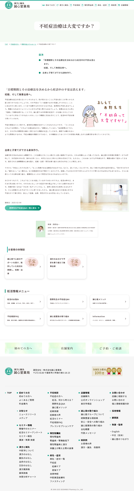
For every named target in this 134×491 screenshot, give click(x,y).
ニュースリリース (27, 414)
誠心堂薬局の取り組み (91, 425)
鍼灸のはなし (25, 457)
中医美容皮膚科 (57, 477)
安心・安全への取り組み (93, 421)
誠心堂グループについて (92, 414)
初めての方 (48, 5)
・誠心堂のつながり (119, 439)
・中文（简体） (117, 435)
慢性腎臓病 (87, 5)
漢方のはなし (25, 454)
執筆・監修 (117, 424)
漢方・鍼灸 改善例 (90, 447)
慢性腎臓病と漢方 (58, 444)
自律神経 (54, 473)
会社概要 (85, 429)
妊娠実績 (54, 411)
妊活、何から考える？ (61, 399)
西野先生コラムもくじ (29, 44)
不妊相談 (75, 5)
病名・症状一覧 (57, 458)
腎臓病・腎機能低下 (59, 440)
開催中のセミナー (27, 428)
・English (115, 431)
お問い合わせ (118, 399)
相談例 (112, 5)
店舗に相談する (119, 396)
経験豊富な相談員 (89, 417)
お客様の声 (86, 443)
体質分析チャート (27, 476)
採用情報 (116, 410)
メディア (23, 417)
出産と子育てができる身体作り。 (58, 72)
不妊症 (53, 462)
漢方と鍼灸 (62, 5)
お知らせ (23, 410)
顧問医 (115, 417)
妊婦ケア (55, 466)
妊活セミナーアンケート (30, 432)
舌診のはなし (25, 465)
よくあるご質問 (26, 399)
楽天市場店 (86, 403)
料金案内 (23, 403)
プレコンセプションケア (62, 426)
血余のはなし (25, 461)
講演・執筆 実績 (27, 439)
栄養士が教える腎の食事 (61, 448)
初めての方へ (25, 396)
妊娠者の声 (55, 414)
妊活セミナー (56, 418)
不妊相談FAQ (56, 422)
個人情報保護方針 (120, 403)
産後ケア (55, 470)
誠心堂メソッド (58, 407)
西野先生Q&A (57, 403)
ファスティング (57, 481)
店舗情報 (123, 5)
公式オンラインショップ (93, 399)
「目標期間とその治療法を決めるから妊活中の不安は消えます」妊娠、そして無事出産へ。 (68, 64)
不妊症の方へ (15, 44)
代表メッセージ (88, 432)
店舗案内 (85, 396)
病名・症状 (101, 5)
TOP (6, 44)
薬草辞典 (23, 472)
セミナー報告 (25, 436)
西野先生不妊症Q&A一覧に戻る (23, 208)
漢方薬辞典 (24, 469)
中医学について (26, 450)
